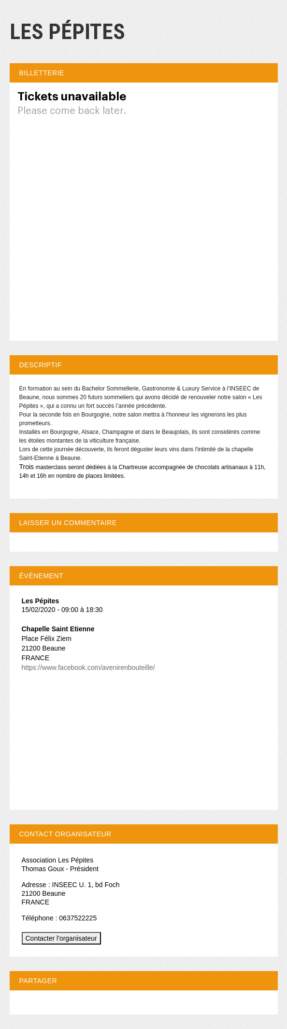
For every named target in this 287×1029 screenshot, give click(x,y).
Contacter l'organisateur (61, 938)
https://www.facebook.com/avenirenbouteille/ (88, 667)
